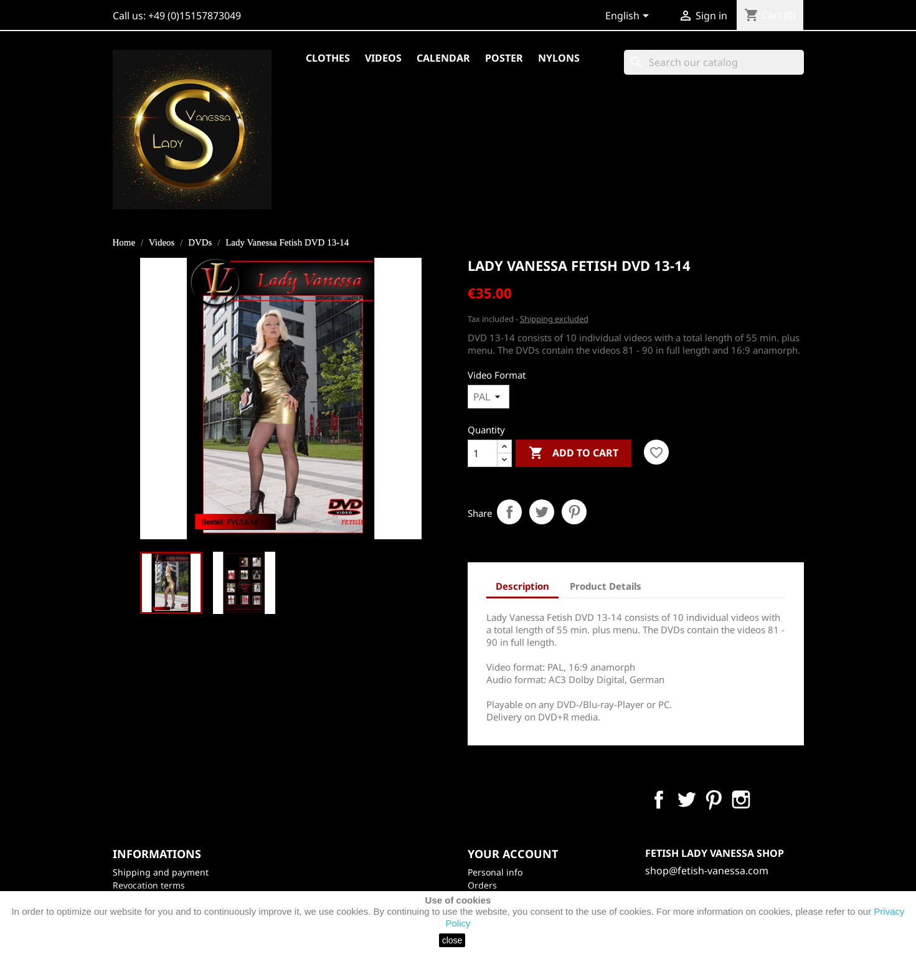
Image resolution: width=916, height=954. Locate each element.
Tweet (541, 511)
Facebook (658, 799)
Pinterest (574, 511)
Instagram (741, 799)
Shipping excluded (554, 318)
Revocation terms (149, 885)
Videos (383, 58)
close (452, 940)
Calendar (443, 58)
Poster (504, 58)
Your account (513, 853)
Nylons (559, 58)
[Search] (714, 62)
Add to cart (573, 453)
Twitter (686, 799)
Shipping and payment (161, 872)
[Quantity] (483, 453)
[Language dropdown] (629, 16)
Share (509, 511)
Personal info (495, 872)
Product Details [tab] (605, 586)
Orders (482, 885)
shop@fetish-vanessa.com (706, 870)
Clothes (328, 58)
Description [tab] (522, 586)
